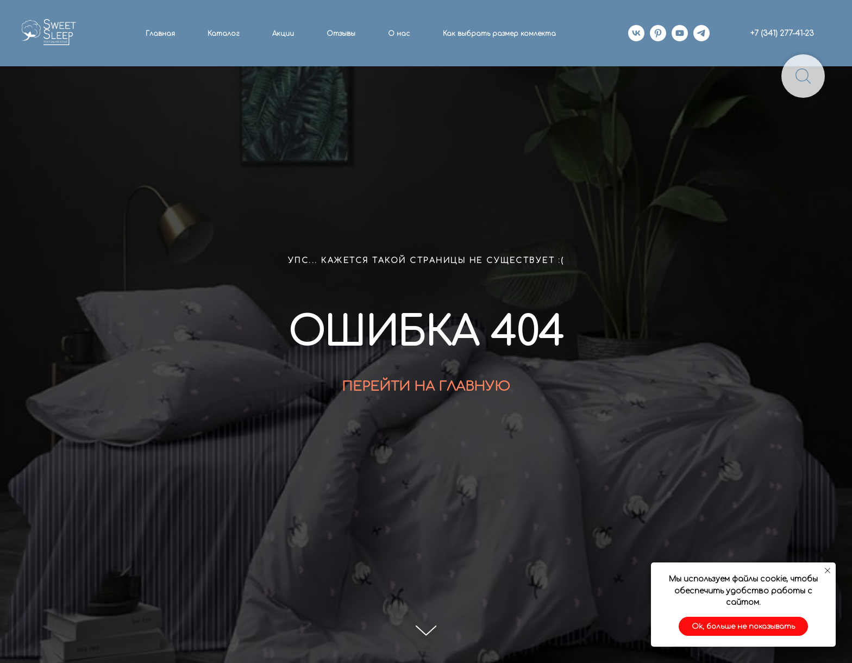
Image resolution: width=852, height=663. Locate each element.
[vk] (636, 33)
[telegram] (701, 33)
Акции (283, 33)
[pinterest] (658, 33)
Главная (160, 33)
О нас (399, 33)
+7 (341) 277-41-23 (782, 33)
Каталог (224, 33)
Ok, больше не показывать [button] (743, 626)
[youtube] (680, 33)
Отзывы (341, 33)
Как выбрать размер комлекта (499, 33)
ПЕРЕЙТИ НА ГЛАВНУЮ (426, 386)
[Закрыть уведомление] (827, 570)
